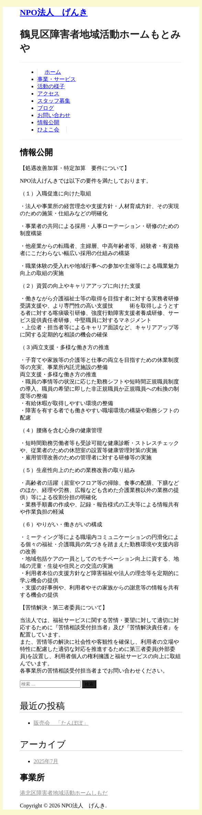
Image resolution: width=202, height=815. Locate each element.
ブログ (45, 108)
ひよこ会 (48, 130)
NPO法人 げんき (54, 12)
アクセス (48, 93)
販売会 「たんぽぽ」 (61, 723)
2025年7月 (46, 761)
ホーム (53, 72)
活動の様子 (51, 86)
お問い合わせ (53, 115)
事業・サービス (56, 79)
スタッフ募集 (53, 101)
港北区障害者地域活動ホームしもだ (64, 793)
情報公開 (48, 122)
